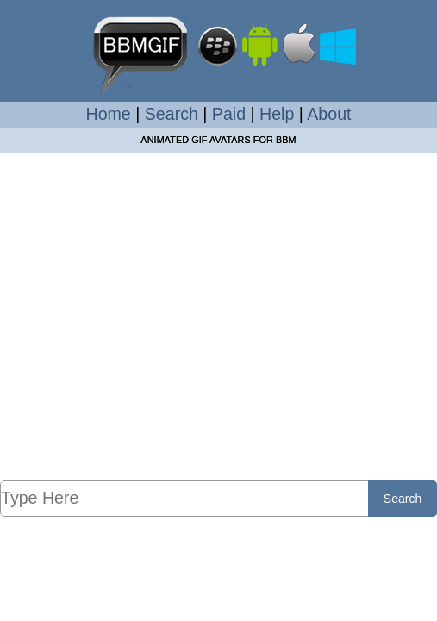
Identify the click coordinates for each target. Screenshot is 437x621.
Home (108, 113)
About (329, 113)
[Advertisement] (218, 315)
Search (171, 113)
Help (276, 113)
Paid (229, 113)
